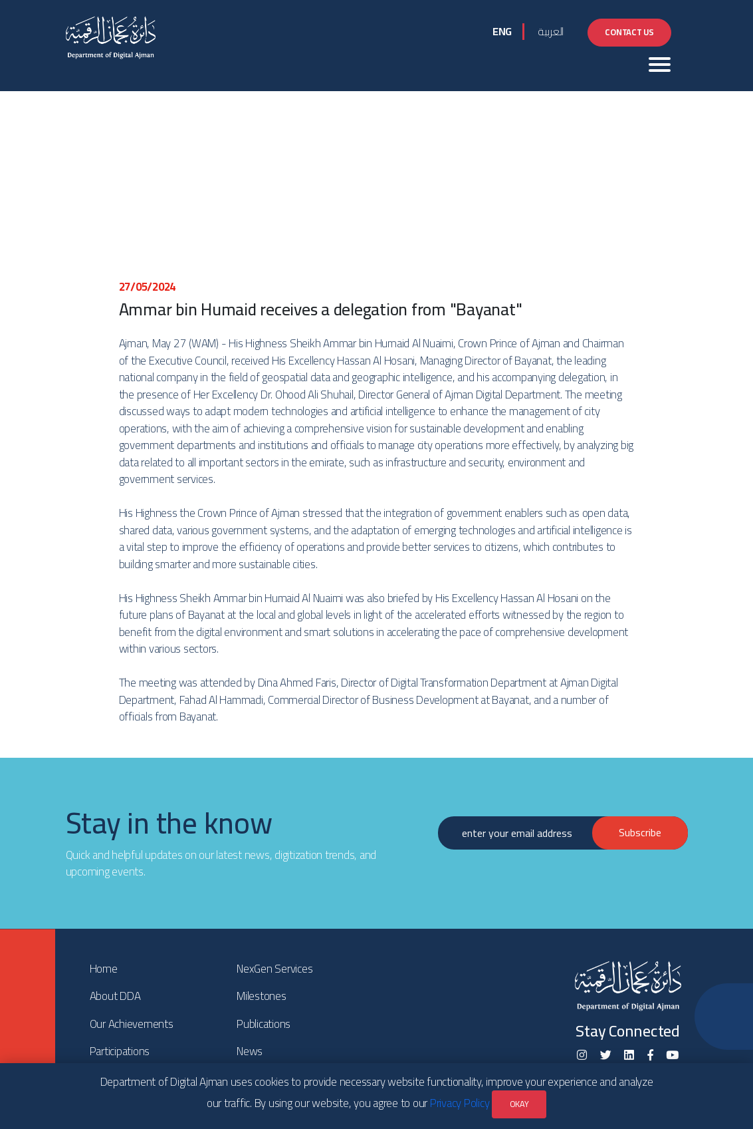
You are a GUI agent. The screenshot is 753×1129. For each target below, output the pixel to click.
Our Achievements (131, 1024)
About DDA (115, 996)
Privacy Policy (460, 1103)
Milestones (261, 996)
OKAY (519, 1104)
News (250, 1051)
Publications (263, 1024)
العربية (551, 31)
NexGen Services (274, 968)
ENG (502, 31)
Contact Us (629, 32)
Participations (120, 1051)
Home (104, 968)
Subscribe (640, 832)
